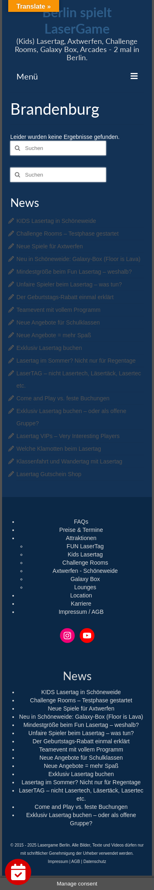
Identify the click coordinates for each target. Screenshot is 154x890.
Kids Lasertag (85, 554)
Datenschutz (94, 861)
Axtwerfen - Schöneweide (85, 571)
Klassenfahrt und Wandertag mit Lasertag (69, 461)
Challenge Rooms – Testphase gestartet (67, 233)
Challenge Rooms (85, 562)
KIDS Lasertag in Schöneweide (56, 221)
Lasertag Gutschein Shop (48, 474)
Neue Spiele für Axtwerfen (49, 246)
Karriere (81, 603)
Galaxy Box (85, 579)
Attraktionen (81, 538)
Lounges (85, 587)
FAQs (81, 521)
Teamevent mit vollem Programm (58, 310)
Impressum (58, 861)
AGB (75, 861)
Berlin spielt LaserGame (77, 20)
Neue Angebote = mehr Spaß (53, 335)
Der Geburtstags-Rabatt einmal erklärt (65, 297)
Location (81, 595)
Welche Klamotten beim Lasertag (58, 448)
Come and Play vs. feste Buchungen (62, 398)
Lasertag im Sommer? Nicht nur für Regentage (76, 360)
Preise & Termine (81, 530)
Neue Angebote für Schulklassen (58, 322)
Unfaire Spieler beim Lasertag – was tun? (69, 284)
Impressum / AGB (81, 611)
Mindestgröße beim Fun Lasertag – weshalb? (74, 271)
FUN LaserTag (85, 546)
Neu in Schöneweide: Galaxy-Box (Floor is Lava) (78, 259)
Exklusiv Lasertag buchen (49, 348)
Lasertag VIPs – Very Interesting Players (68, 436)
